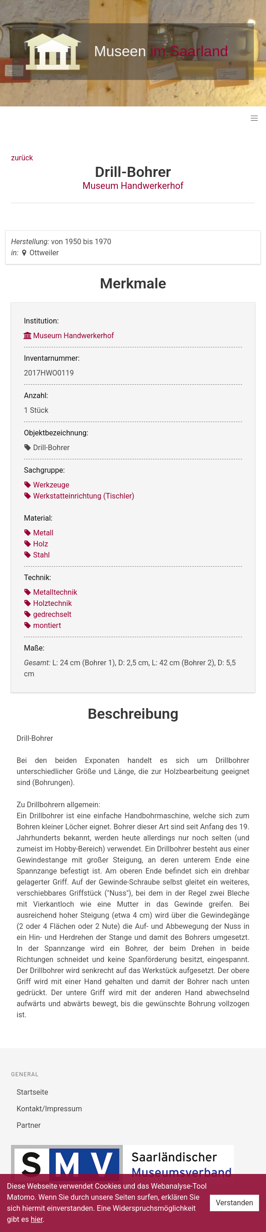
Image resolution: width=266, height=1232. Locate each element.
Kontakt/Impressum (49, 1108)
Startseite (32, 1092)
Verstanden (234, 1202)
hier (37, 1219)
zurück (22, 157)
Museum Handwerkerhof (133, 185)
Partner (29, 1125)
